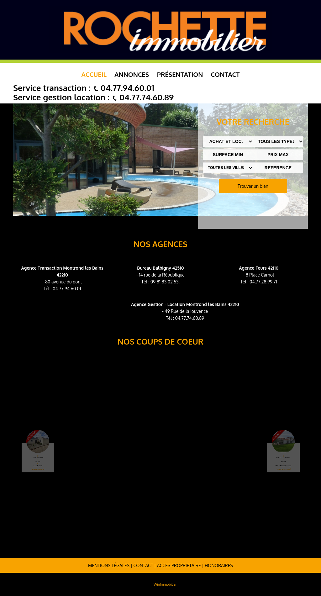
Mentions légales (108, 565)
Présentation (180, 74)
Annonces (131, 74)
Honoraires (219, 565)
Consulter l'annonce (44, 462)
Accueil (94, 74)
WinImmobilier (165, 584)
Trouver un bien (253, 186)
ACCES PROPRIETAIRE (179, 565)
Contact (225, 74)
